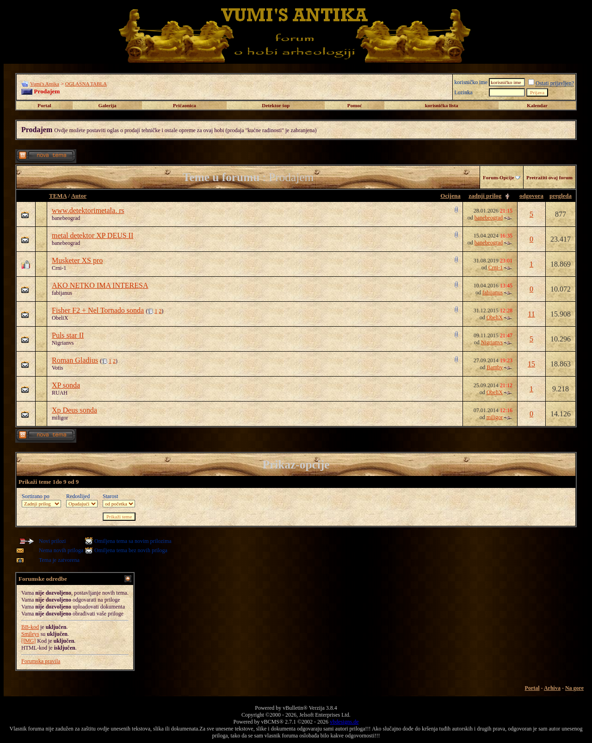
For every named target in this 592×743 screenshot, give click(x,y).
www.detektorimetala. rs (88, 210)
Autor (78, 195)
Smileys (30, 634)
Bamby (495, 367)
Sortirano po (35, 496)
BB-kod (30, 627)
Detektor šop (276, 105)
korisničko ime (470, 82)
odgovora (531, 195)
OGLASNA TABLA (86, 83)
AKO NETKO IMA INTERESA (100, 285)
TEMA (58, 195)
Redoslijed (78, 496)
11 (531, 314)
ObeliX (60, 318)
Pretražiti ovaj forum (549, 177)
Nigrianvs (63, 343)
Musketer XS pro (77, 260)
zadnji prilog (485, 195)
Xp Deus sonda (74, 410)
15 (531, 364)
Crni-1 (59, 268)
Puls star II (68, 335)
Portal (44, 105)
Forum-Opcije (498, 177)
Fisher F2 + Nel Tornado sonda (98, 310)
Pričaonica (184, 105)
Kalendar (537, 105)
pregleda (560, 195)
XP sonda (66, 385)
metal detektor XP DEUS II (92, 235)
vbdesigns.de (344, 722)
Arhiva (552, 688)
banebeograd (66, 218)
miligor (60, 417)
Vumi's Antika (44, 83)
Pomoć (354, 105)
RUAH (60, 393)
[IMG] (28, 641)
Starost (110, 496)
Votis (57, 368)
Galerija (107, 105)
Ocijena (450, 195)
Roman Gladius (75, 360)
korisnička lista (441, 105)
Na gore (574, 688)
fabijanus (62, 293)
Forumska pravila (40, 661)
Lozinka (463, 92)
